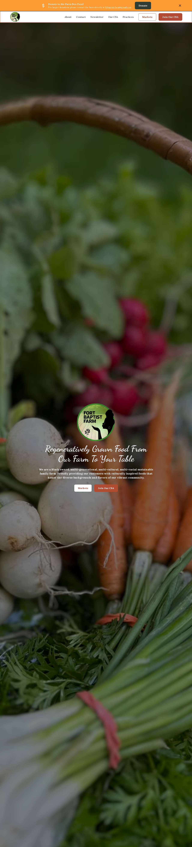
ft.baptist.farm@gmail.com (118, 7)
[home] (15, 16)
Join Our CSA (170, 16)
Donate (143, 5)
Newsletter (97, 16)
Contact (81, 16)
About (68, 16)
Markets (147, 16)
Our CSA (113, 16)
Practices (128, 16)
